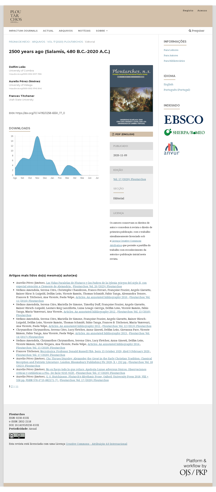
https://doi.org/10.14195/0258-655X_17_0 (40, 113)
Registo (188, 10)
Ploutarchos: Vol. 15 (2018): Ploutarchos (40, 347)
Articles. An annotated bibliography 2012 (90, 311)
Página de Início (19, 41)
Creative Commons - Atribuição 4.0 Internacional (96, 443)
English (168, 84)
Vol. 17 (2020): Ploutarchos (65, 41)
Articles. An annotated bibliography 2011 (75, 326)
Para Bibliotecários (174, 60)
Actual (48, 30)
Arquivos (66, 30)
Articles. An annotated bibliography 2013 (101, 333)
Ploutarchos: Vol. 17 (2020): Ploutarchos (40, 355)
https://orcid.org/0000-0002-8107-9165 (25, 74)
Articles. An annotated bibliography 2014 (114, 344)
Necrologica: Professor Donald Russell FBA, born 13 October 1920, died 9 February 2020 (95, 351)
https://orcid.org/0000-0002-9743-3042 (25, 88)
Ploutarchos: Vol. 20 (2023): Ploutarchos (97, 286)
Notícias (84, 30)
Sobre (101, 30)
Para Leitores (171, 50)
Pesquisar (196, 30)
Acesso (202, 10)
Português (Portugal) (177, 89)
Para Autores (171, 55)
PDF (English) (124, 134)
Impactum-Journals (23, 30)
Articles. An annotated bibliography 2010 (102, 297)
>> (16, 386)
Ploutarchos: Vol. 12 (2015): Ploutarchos (126, 326)
